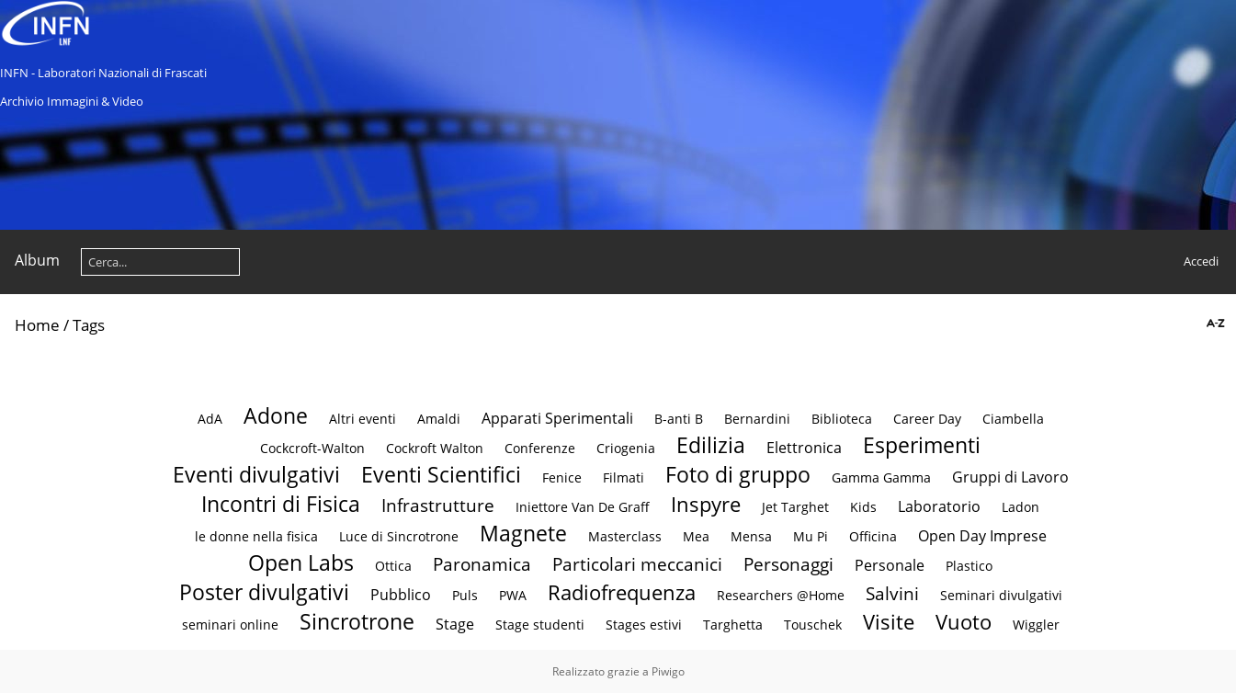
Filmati (623, 477)
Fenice (562, 477)
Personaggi (788, 563)
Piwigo (668, 671)
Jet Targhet (795, 507)
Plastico (969, 565)
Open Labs (301, 562)
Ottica (393, 565)
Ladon (1020, 507)
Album (37, 260)
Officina (873, 536)
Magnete (523, 533)
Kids (863, 507)
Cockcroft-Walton (312, 448)
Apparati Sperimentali (557, 418)
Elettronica (804, 447)
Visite (888, 621)
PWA (513, 595)
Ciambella (1013, 418)
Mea (696, 536)
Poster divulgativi (264, 592)
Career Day (927, 418)
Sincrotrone (357, 621)
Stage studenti (539, 624)
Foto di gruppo (738, 474)
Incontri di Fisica (280, 503)
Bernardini (757, 418)
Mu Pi (810, 536)
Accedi (1201, 261)
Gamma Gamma (881, 477)
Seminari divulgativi (1001, 595)
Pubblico (400, 595)
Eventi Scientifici (441, 474)
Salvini (892, 593)
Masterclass (625, 536)
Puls (465, 595)
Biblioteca (841, 418)
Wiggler (1036, 624)
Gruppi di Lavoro (1010, 477)
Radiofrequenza (622, 592)
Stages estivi (644, 624)
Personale (889, 565)
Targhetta (733, 624)
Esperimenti (922, 445)
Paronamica (482, 563)
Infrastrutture (437, 505)
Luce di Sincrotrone (399, 536)
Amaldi (438, 418)
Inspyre (706, 504)
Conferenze (540, 448)
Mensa (751, 536)
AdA (210, 418)
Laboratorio (939, 506)
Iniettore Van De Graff (583, 507)
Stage (455, 624)
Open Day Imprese (982, 536)
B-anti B (678, 418)
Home (37, 324)
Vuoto (964, 621)
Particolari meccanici (637, 563)
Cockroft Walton (436, 448)
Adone (276, 415)
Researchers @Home (781, 595)
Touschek (813, 624)
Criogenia (625, 448)
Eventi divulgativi (256, 474)
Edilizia (710, 445)
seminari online (230, 624)
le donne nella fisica (256, 536)
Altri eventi (362, 418)
